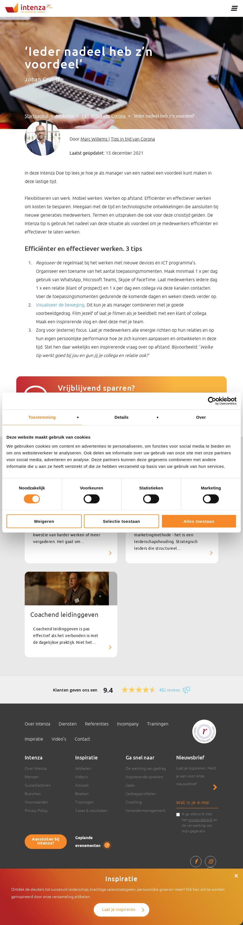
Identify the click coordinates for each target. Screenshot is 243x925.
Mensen (32, 777)
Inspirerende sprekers (144, 777)
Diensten (68, 723)
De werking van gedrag (146, 768)
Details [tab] (121, 417)
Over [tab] (201, 417)
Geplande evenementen (92, 842)
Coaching (134, 802)
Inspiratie (34, 738)
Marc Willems (95, 138)
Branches (33, 794)
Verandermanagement (145, 810)
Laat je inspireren (119, 909)
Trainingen (157, 723)
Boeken (82, 794)
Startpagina (36, 116)
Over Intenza (37, 723)
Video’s (59, 738)
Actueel (82, 785)
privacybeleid (200, 820)
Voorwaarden (36, 802)
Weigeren (44, 521)
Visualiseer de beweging (60, 304)
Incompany (128, 723)
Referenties (97, 723)
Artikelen (64, 116)
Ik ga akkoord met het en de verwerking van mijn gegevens (199, 822)
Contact (82, 738)
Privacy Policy (36, 810)
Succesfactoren (38, 785)
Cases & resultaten (91, 810)
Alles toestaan (199, 521)
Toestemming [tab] (42, 417)
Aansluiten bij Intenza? (45, 841)
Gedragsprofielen (141, 794)
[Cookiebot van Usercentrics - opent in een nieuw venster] (212, 401)
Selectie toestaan (121, 521)
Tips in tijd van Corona (103, 116)
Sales (130, 785)
